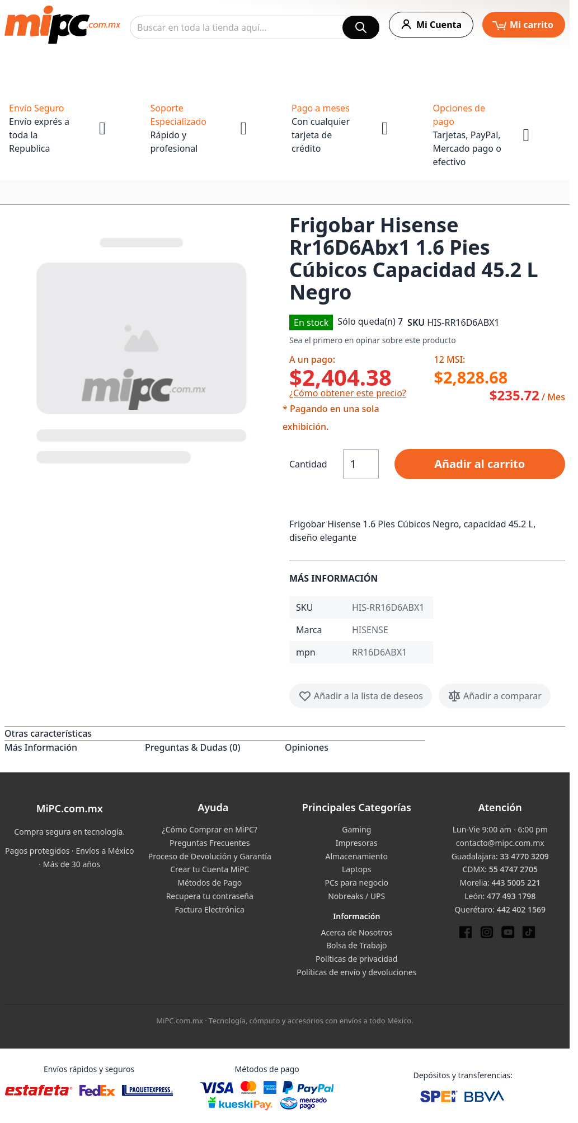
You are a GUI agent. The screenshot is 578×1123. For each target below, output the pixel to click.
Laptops (357, 869)
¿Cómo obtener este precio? (347, 393)
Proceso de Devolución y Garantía (209, 856)
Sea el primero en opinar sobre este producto (372, 340)
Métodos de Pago (209, 882)
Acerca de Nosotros (356, 932)
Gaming (356, 829)
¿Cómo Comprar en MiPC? (209, 829)
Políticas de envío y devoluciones (356, 972)
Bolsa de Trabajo (356, 945)
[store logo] (62, 25)
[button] (142, 348)
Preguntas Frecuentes (210, 842)
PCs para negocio (356, 882)
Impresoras (357, 842)
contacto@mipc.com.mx (500, 842)
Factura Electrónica (210, 909)
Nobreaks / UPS (356, 896)
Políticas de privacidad (356, 958)
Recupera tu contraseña (209, 896)
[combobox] (254, 27)
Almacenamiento (357, 856)
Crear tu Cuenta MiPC (209, 869)
